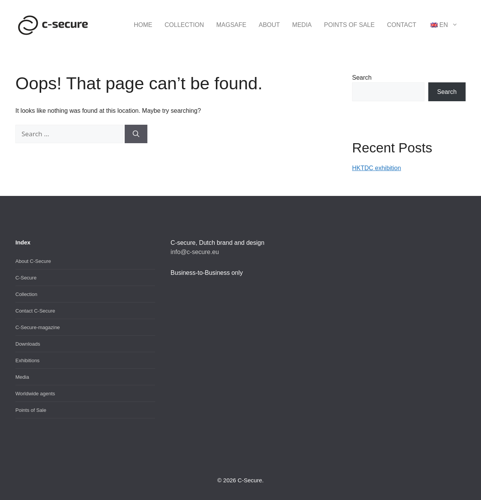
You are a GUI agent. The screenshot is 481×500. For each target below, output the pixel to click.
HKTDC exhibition (376, 168)
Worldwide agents (35, 393)
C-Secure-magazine (37, 327)
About (269, 25)
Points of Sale (349, 25)
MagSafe (231, 25)
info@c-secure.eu (194, 252)
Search (362, 77)
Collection (184, 25)
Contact (401, 25)
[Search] (136, 134)
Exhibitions (27, 360)
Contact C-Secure (35, 311)
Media (302, 25)
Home (143, 25)
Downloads (27, 344)
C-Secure (26, 278)
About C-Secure (33, 261)
